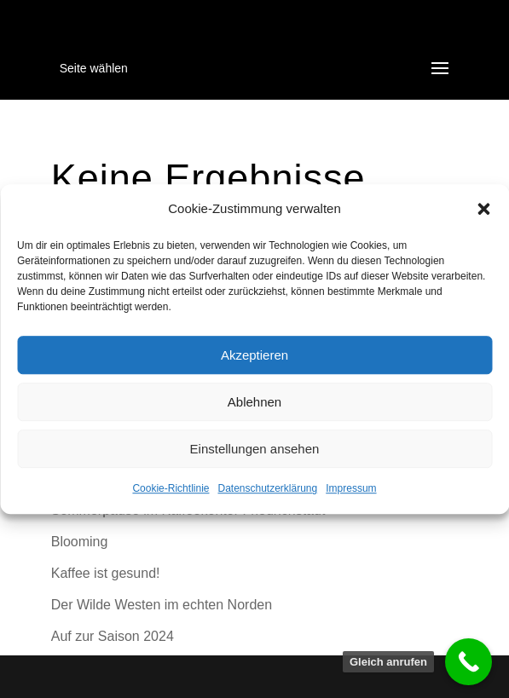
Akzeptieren (254, 355)
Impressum (351, 489)
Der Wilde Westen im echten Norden (161, 604)
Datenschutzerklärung (267, 489)
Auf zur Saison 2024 (112, 636)
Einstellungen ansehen (255, 448)
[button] (483, 208)
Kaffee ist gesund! (105, 573)
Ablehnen (254, 402)
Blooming (79, 541)
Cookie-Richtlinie (170, 489)
